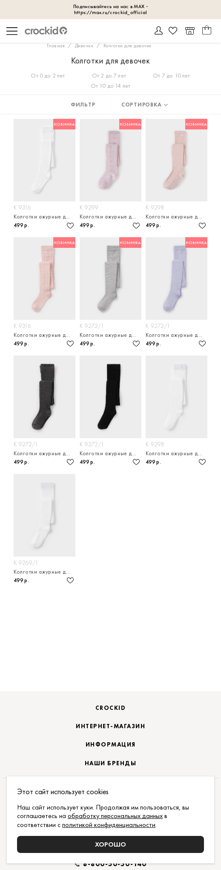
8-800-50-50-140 (115, 864)
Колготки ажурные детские (44, 216)
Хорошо (110, 844)
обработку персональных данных (115, 815)
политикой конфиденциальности (108, 824)
